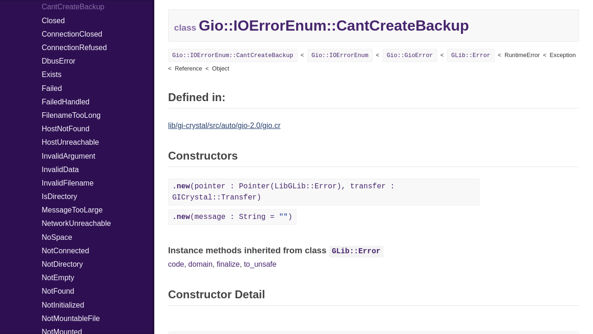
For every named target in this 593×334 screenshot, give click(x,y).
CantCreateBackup (73, 7)
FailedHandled (65, 102)
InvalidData (60, 169)
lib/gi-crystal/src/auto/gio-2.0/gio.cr (224, 125)
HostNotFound (65, 129)
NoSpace (57, 237)
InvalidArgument (68, 156)
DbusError (59, 61)
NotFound (58, 291)
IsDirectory (59, 196)
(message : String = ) (232, 217)
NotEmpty (58, 278)
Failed (52, 88)
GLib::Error (470, 55)
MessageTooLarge (72, 210)
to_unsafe (260, 264)
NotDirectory (62, 264)
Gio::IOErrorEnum (339, 55)
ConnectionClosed (72, 34)
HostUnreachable (70, 142)
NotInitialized (63, 305)
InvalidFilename (68, 183)
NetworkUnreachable (76, 223)
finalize (228, 264)
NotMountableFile (71, 318)
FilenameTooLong (71, 115)
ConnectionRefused (74, 47)
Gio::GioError (410, 55)
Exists (52, 74)
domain (200, 264)
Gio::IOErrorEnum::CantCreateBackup (232, 55)
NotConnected (65, 251)
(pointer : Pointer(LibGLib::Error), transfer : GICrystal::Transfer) (283, 192)
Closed (53, 21)
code (176, 264)
